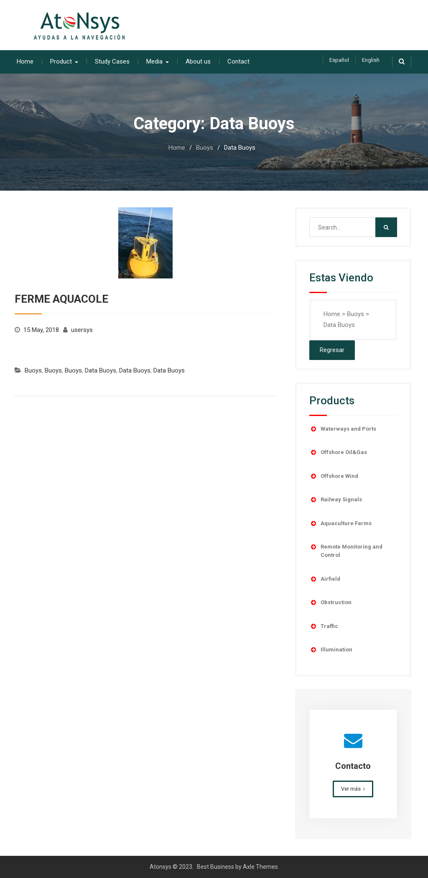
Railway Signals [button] (335, 499)
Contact (238, 61)
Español (339, 60)
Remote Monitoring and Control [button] (345, 550)
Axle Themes (260, 866)
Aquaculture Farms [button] (340, 523)
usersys (82, 330)
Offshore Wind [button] (333, 476)
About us (198, 61)
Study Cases (112, 61)
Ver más (351, 789)
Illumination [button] (330, 650)
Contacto (353, 766)
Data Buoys (100, 370)
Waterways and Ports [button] (342, 429)
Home (25, 61)
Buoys (33, 370)
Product (61, 61)
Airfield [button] (324, 579)
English (371, 60)
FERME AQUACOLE (61, 299)
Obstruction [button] (330, 602)
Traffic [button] (323, 626)
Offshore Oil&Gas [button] (338, 452)
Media (154, 61)
